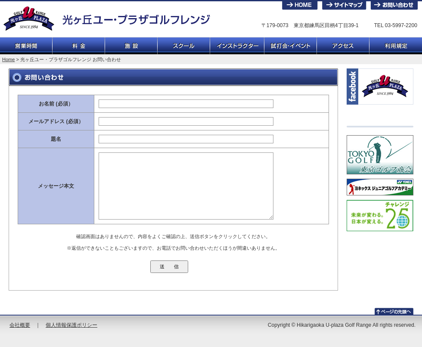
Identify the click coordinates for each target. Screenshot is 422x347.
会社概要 (19, 325)
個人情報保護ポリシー (71, 325)
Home (8, 59)
